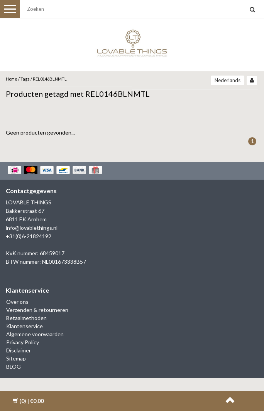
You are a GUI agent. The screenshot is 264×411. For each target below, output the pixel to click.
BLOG (13, 366)
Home (11, 78)
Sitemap (16, 358)
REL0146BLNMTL (50, 78)
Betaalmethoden (26, 318)
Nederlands (227, 80)
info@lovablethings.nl (32, 227)
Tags (25, 78)
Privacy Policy (22, 342)
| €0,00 (28, 401)
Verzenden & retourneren (37, 310)
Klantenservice (24, 326)
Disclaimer (18, 350)
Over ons (17, 301)
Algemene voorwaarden (35, 334)
